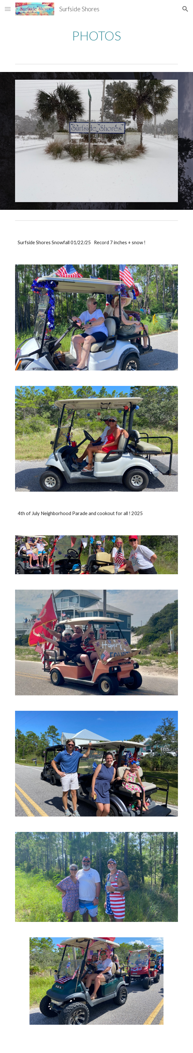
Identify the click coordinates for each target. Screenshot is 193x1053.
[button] (7, 9)
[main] (96, 36)
